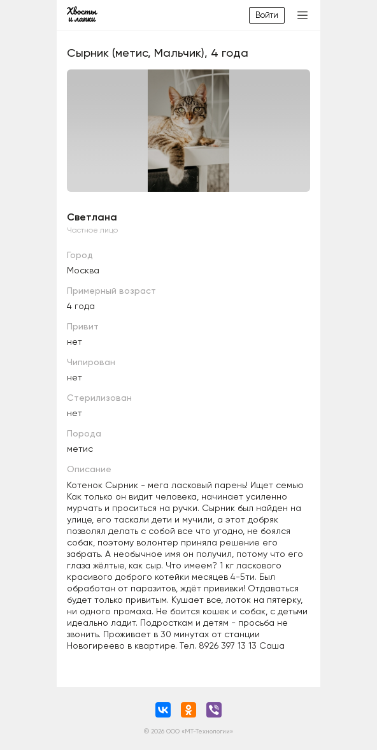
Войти (266, 15)
